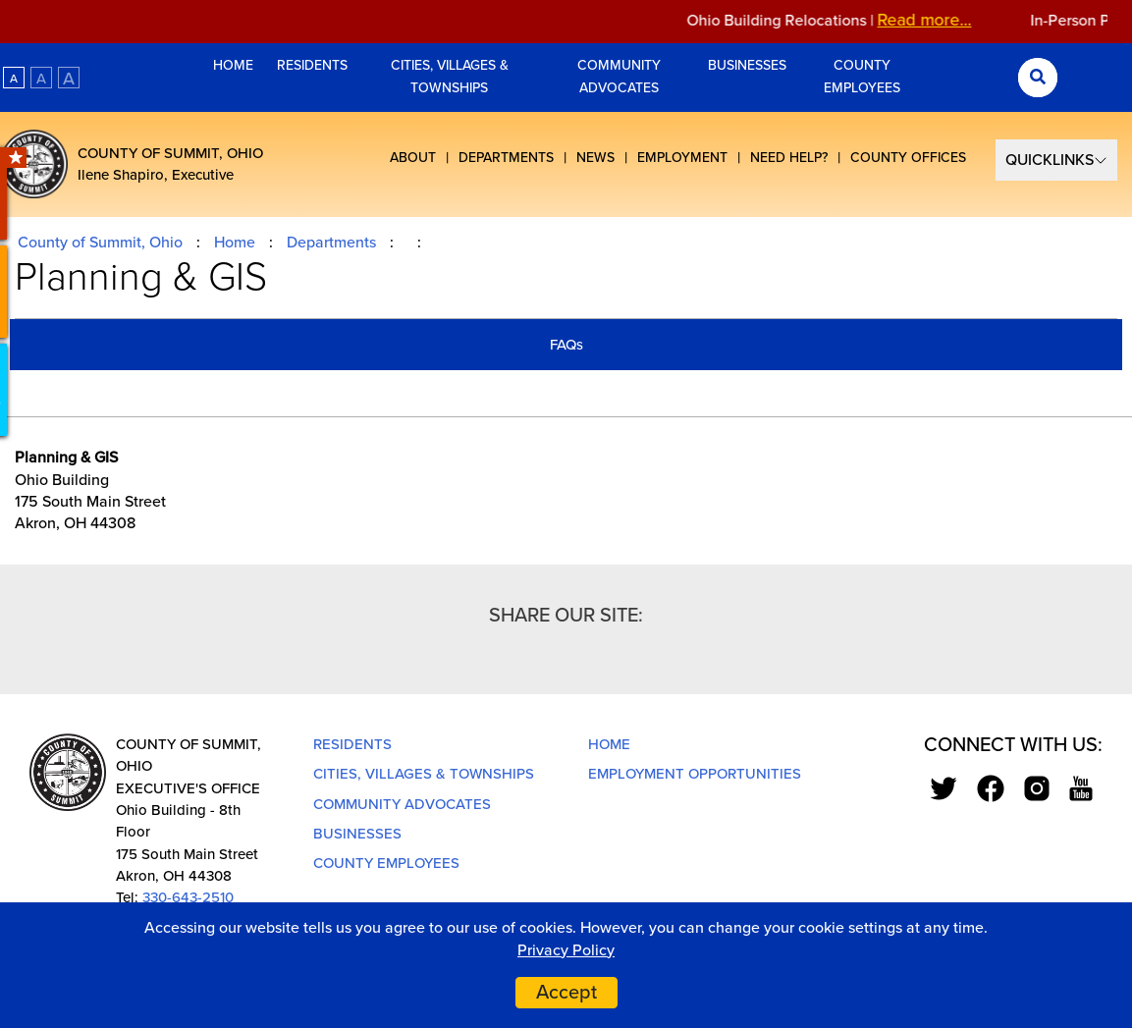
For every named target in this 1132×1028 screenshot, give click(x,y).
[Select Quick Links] (1056, 160)
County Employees (862, 76)
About (413, 157)
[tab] (566, 344)
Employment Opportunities (694, 774)
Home (235, 65)
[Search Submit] (1037, 77)
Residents (312, 65)
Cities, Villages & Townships (450, 76)
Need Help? (789, 157)
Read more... (935, 20)
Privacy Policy (566, 950)
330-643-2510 (188, 897)
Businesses (747, 65)
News (595, 157)
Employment (682, 157)
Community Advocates (619, 76)
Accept (566, 992)
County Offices (908, 157)
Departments (506, 157)
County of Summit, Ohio (100, 242)
